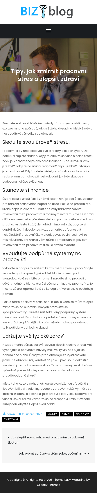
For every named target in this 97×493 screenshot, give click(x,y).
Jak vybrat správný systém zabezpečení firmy (52, 453)
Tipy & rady (82, 414)
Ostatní (66, 414)
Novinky (52, 414)
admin (10, 414)
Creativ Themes (48, 485)
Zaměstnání (11, 419)
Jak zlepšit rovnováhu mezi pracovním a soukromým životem (47, 440)
